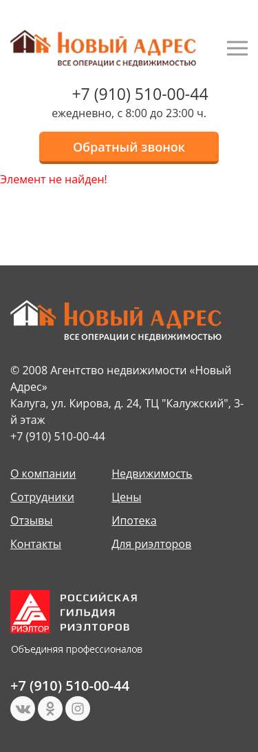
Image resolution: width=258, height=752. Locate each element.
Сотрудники (42, 497)
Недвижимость (151, 473)
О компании (43, 473)
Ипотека (133, 520)
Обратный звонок (129, 147)
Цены (126, 497)
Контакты (35, 543)
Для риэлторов (151, 543)
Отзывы (31, 520)
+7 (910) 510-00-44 (140, 94)
